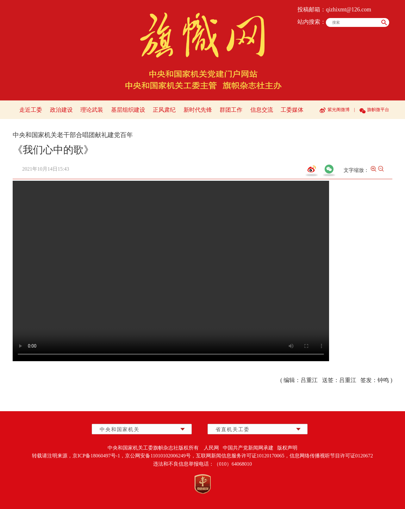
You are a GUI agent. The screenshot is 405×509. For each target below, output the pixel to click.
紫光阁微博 (338, 109)
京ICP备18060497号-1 (96, 455)
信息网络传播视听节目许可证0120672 (331, 455)
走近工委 (30, 110)
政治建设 (61, 110)
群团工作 (231, 110)
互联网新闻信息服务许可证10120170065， (243, 455)
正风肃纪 (164, 110)
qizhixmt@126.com (348, 9)
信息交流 (261, 110)
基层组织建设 (128, 110)
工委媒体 (292, 110)
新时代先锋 (198, 110)
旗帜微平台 (378, 109)
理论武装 (91, 110)
